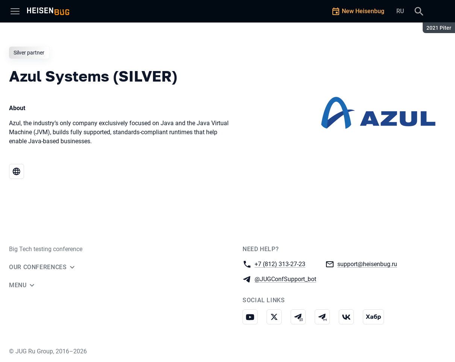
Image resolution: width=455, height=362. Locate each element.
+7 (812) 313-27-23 (280, 264)
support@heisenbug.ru (367, 264)
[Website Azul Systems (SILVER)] (16, 171)
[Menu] (15, 11)
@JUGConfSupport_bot (285, 279)
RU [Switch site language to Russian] (400, 11)
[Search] (418, 11)
